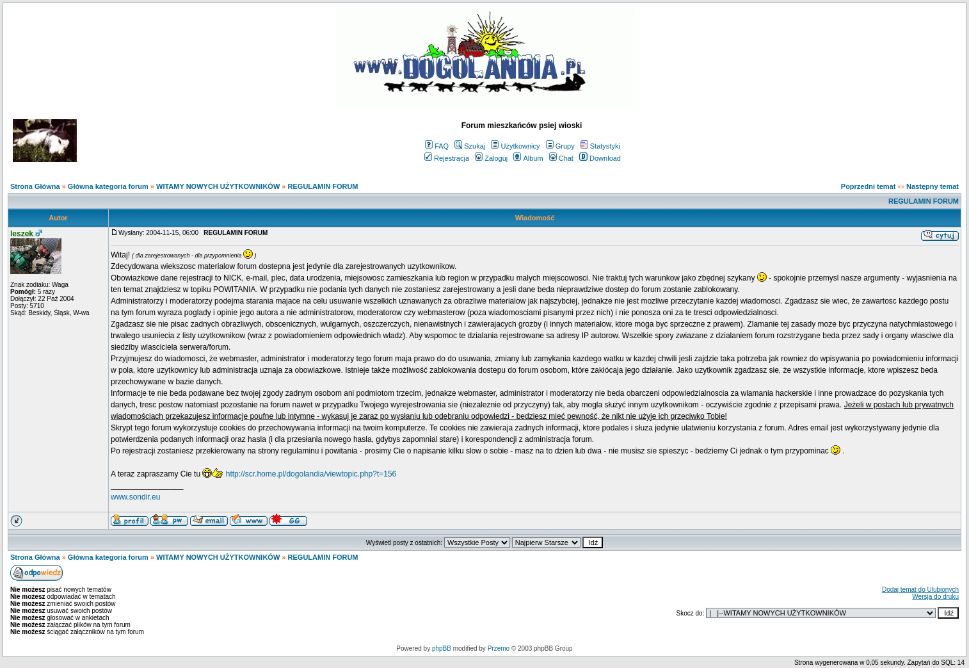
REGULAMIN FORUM (323, 186)
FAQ (437, 146)
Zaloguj (491, 158)
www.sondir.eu (135, 497)
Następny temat (932, 186)
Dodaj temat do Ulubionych (920, 589)
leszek (21, 233)
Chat (561, 158)
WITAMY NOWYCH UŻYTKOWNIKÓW (218, 186)
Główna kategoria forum (108, 186)
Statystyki (600, 146)
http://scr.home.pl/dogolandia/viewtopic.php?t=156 (311, 473)
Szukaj (469, 146)
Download (600, 158)
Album (528, 158)
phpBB (441, 648)
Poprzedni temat (868, 186)
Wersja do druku (935, 596)
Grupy (560, 146)
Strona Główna (35, 186)
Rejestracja (446, 158)
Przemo (498, 648)
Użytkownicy (515, 146)
